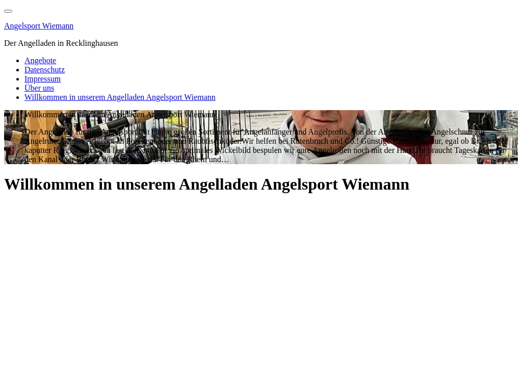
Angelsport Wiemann (38, 25)
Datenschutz (44, 69)
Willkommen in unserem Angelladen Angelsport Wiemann (120, 97)
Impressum (42, 78)
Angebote (40, 60)
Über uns (39, 88)
